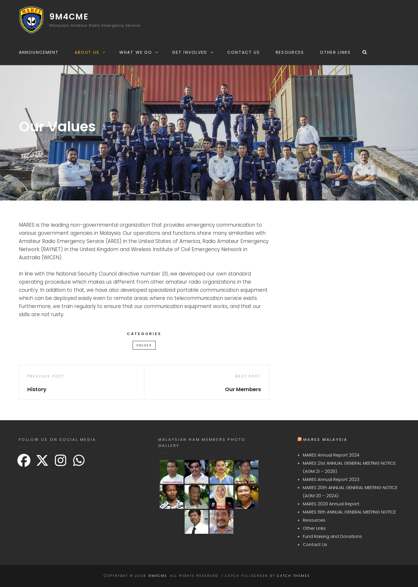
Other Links (335, 52)
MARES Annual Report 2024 (331, 455)
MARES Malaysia (325, 439)
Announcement (39, 52)
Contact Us (243, 52)
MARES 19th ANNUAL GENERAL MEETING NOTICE (349, 512)
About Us (90, 52)
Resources (290, 52)
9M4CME (69, 16)
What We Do (139, 52)
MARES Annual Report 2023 (331, 479)
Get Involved (193, 52)
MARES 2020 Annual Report (331, 504)
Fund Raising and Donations (332, 536)
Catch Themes (293, 575)
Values (144, 345)
